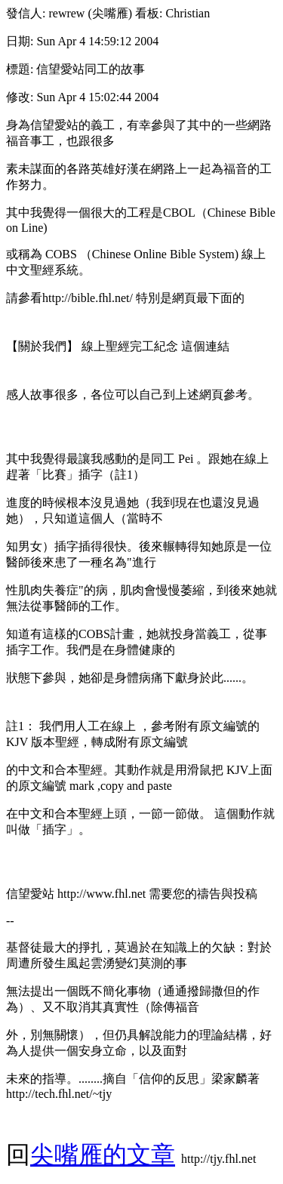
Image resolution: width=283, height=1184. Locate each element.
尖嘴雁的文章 (102, 1154)
